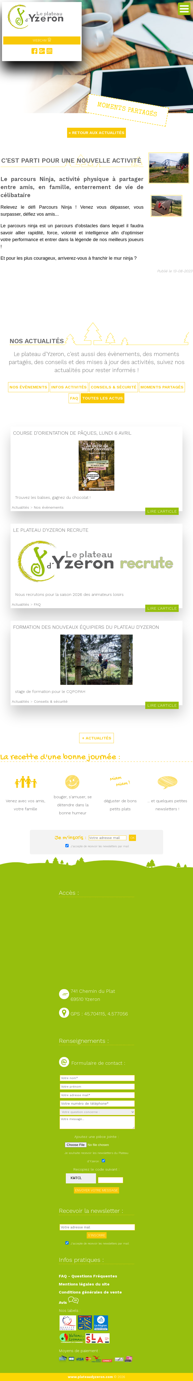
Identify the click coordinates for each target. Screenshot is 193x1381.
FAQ (74, 398)
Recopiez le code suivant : (96, 1169)
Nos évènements (28, 387)
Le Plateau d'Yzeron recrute (50, 530)
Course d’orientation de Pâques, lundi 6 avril (72, 433)
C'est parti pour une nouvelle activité (71, 160)
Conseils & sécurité (113, 387)
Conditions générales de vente (90, 1292)
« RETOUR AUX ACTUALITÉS (96, 132)
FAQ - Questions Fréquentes (88, 1276)
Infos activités (69, 387)
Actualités (20, 507)
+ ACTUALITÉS (96, 738)
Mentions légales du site (84, 1284)
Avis (69, 1302)
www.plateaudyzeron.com (90, 1377)
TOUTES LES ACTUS (102, 398)
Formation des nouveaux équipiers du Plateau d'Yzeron (86, 627)
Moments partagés (161, 387)
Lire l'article (162, 511)
